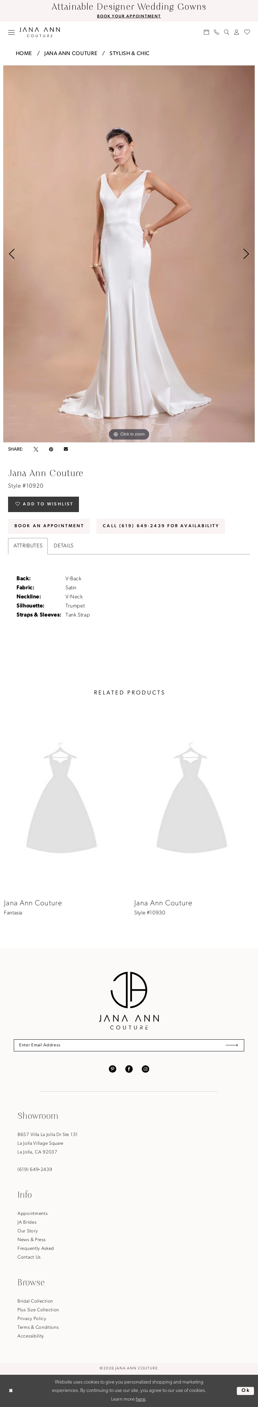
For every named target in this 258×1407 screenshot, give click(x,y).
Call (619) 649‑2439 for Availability (161, 526)
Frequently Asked (35, 1248)
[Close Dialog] (10, 1391)
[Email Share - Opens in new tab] (65, 449)
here (140, 1399)
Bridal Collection (35, 1301)
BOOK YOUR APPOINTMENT (129, 16)
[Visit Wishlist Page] (247, 32)
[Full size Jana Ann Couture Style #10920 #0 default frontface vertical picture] (129, 253)
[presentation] (64, 801)
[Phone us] (217, 32)
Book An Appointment (49, 526)
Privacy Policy (31, 1318)
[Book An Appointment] (207, 32)
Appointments (32, 1213)
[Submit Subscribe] (231, 1045)
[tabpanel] (129, 253)
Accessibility (30, 1336)
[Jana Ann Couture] (39, 32)
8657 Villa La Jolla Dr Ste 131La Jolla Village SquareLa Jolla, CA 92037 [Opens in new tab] (47, 1143)
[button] (11, 32)
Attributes (27, 546)
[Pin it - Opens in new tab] (51, 449)
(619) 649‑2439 (34, 1169)
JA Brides (26, 1222)
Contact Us (29, 1257)
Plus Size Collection (38, 1310)
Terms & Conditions (38, 1327)
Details (63, 546)
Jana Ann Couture (70, 53)
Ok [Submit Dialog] (246, 1390)
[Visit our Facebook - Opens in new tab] (129, 1069)
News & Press (31, 1239)
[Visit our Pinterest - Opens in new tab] (113, 1069)
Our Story (27, 1231)
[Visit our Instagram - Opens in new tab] (145, 1069)
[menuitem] (11, 32)
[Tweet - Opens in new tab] (36, 449)
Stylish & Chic (130, 53)
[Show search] (227, 32)
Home (24, 53)
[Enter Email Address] (129, 1045)
